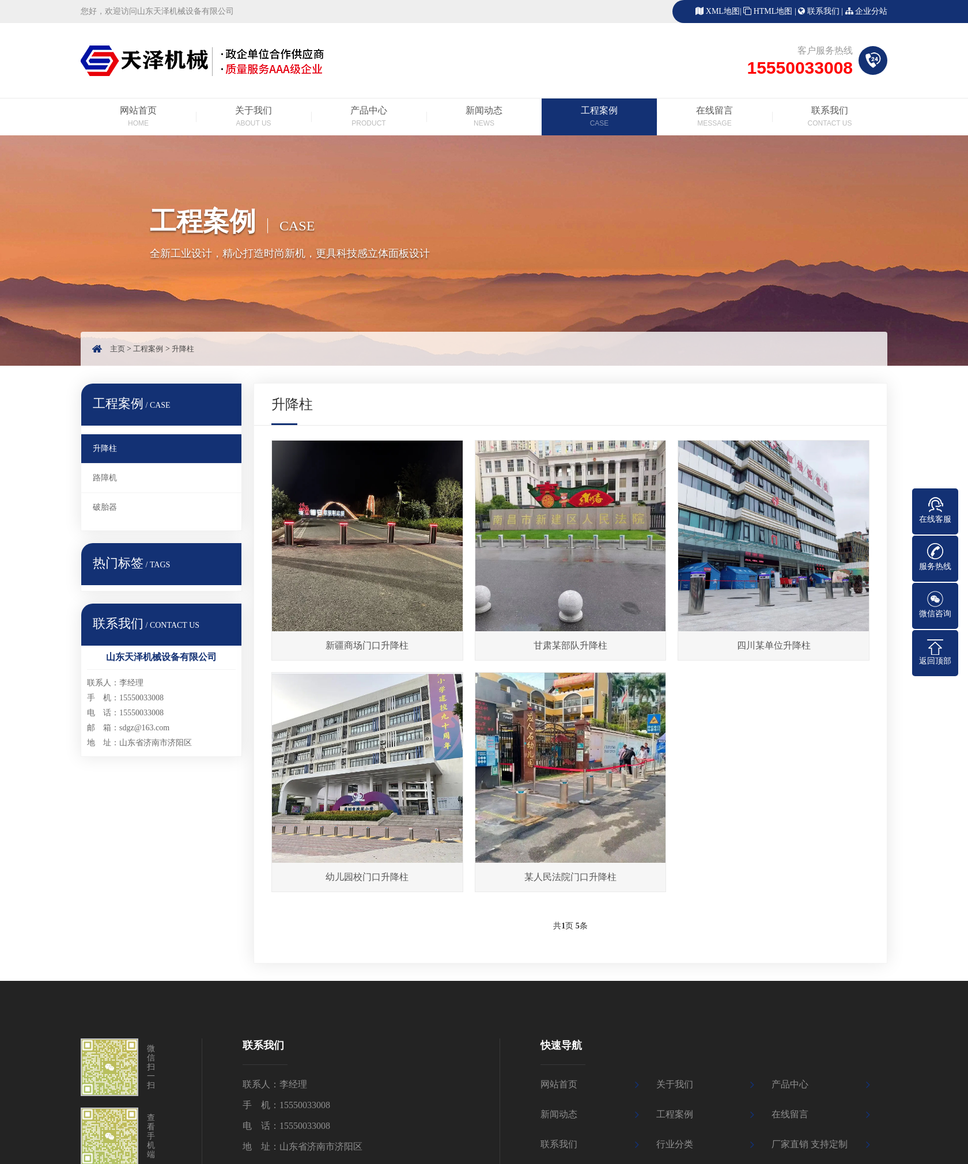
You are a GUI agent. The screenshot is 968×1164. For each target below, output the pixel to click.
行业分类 (674, 1144)
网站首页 (138, 117)
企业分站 (871, 11)
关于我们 (253, 117)
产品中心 (368, 117)
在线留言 (714, 117)
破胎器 (105, 507)
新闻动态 (484, 117)
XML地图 (723, 11)
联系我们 (823, 11)
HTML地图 (773, 11)
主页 (117, 348)
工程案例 (599, 117)
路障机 (105, 477)
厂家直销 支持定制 (810, 1144)
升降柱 (183, 348)
